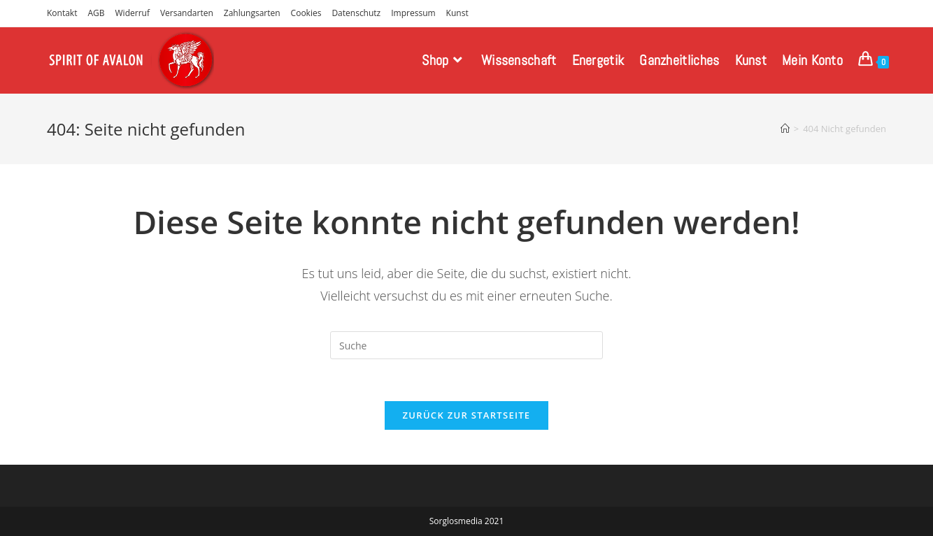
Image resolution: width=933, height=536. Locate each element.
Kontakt (62, 13)
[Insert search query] (466, 345)
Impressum (413, 13)
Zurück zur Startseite (467, 415)
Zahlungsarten (252, 13)
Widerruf (132, 13)
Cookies (306, 13)
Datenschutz (356, 13)
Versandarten (186, 13)
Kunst (457, 13)
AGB (95, 13)
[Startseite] (785, 128)
